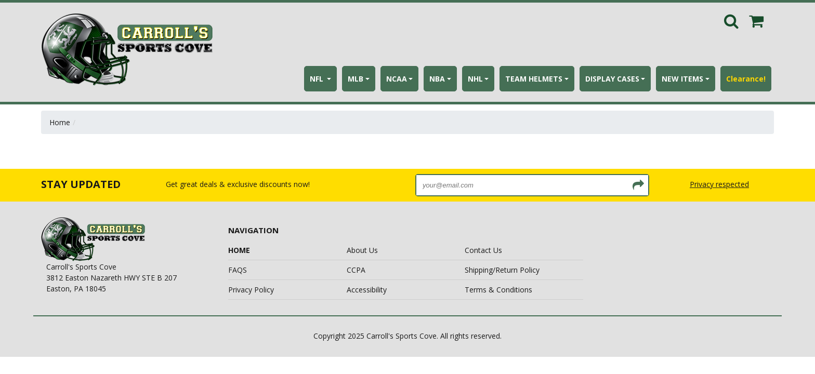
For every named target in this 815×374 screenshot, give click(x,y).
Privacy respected (719, 184)
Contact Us (483, 250)
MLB (355, 79)
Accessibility (367, 290)
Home (59, 122)
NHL (475, 79)
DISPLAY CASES (612, 79)
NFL (317, 79)
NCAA (396, 79)
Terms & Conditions (498, 290)
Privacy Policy (251, 290)
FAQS (237, 270)
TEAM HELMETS (533, 79)
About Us (362, 250)
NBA (437, 79)
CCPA (356, 270)
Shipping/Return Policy (502, 270)
